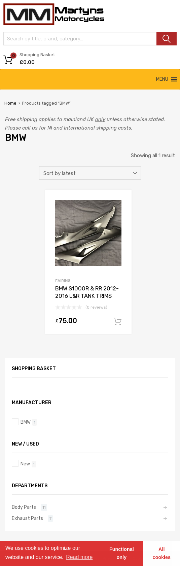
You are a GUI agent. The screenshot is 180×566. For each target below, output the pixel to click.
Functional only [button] (121, 553)
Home (10, 103)
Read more (79, 557)
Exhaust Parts (27, 518)
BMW (26, 422)
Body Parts (24, 507)
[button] (162, 79)
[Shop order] (90, 173)
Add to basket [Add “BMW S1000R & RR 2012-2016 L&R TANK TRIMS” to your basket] (117, 321)
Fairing (63, 280)
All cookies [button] (162, 553)
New (25, 463)
